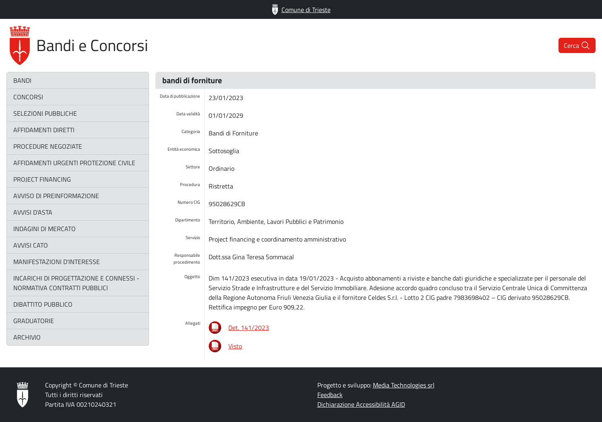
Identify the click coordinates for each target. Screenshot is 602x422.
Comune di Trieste (301, 9)
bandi (22, 80)
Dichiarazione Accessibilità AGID (361, 404)
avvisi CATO (30, 245)
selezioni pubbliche (45, 113)
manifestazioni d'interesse (56, 261)
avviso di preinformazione (56, 196)
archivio (27, 337)
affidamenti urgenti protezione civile (74, 163)
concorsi (28, 97)
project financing (42, 179)
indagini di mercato (44, 229)
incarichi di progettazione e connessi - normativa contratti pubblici (76, 283)
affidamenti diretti (43, 130)
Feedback (330, 394)
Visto (235, 346)
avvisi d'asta (32, 212)
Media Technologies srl (403, 385)
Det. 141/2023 (248, 327)
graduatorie (33, 321)
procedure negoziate (47, 146)
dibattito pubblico (42, 304)
